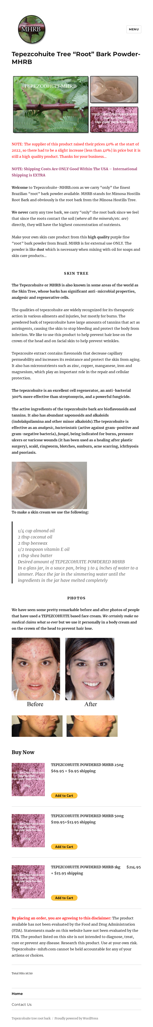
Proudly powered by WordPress (76, 1018)
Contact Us (22, 1004)
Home (17, 994)
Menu (134, 29)
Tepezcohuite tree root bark (31, 1018)
